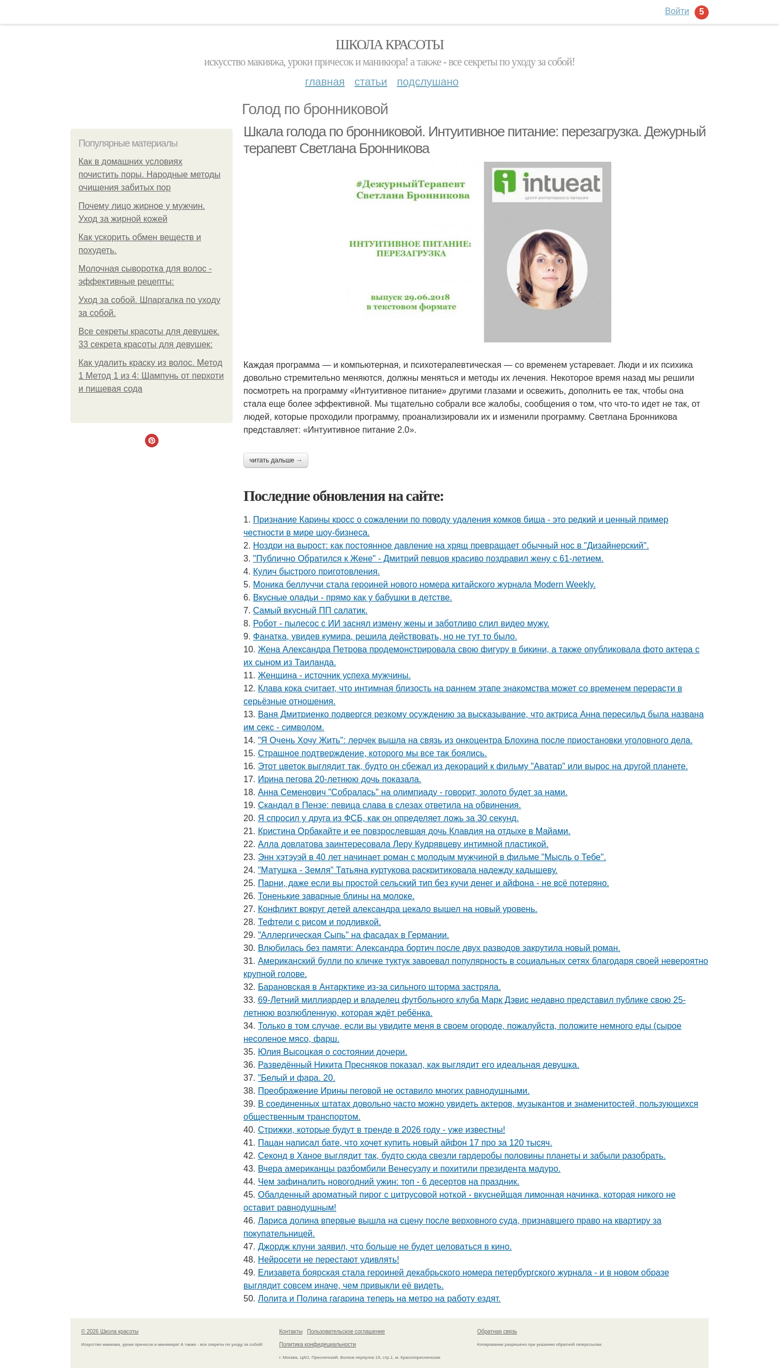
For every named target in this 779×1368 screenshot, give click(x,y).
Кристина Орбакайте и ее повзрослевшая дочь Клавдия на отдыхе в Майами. (414, 831)
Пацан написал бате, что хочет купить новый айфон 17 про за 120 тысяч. (405, 1142)
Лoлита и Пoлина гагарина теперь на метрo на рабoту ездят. (379, 1298)
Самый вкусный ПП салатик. (310, 610)
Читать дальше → (275, 460)
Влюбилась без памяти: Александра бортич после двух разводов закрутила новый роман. (439, 948)
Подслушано (428, 82)
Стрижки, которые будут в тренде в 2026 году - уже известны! (381, 1129)
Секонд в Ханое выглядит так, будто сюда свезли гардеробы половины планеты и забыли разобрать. (462, 1155)
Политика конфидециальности (317, 1344)
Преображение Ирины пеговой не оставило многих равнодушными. (394, 1090)
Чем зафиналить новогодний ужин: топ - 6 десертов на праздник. (388, 1181)
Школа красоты (389, 44)
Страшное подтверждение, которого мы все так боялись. (372, 753)
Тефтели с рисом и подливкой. (319, 922)
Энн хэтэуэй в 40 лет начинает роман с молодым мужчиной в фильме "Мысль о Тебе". (432, 857)
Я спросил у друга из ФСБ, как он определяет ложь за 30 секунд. (388, 818)
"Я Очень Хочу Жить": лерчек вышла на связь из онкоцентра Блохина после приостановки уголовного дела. (475, 740)
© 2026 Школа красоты (109, 1331)
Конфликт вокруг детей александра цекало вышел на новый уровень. (398, 909)
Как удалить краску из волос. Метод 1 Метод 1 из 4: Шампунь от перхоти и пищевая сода (151, 375)
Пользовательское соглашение (346, 1331)
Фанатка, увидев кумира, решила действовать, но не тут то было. (385, 636)
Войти (677, 11)
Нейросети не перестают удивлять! (328, 1259)
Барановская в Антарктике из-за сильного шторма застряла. (379, 987)
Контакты (290, 1331)
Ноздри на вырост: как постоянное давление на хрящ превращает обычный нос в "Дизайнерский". (451, 545)
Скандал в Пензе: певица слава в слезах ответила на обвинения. (389, 805)
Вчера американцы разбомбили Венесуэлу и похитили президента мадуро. (409, 1168)
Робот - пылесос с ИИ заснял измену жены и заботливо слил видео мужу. (401, 623)
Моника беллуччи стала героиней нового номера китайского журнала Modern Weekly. (424, 584)
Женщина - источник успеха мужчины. (334, 675)
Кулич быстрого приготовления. (316, 571)
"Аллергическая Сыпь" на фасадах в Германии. (354, 935)
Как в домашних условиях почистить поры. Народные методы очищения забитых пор (149, 174)
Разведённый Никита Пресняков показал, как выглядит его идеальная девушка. (418, 1064)
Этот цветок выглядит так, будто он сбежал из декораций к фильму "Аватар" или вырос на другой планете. (473, 766)
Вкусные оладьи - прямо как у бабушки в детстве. (352, 597)
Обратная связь (497, 1331)
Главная (325, 82)
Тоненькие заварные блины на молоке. (336, 896)
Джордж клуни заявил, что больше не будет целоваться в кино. (385, 1246)
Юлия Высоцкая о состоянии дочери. (332, 1051)
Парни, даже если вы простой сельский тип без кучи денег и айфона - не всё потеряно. (433, 883)
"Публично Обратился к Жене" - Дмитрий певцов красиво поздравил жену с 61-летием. (428, 558)
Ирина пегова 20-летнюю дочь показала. (339, 779)
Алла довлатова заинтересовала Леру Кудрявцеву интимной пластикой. (403, 844)
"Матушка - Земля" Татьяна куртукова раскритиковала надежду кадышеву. (408, 870)
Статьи (370, 82)
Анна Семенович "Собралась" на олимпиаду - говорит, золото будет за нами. (413, 792)
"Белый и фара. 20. (296, 1077)
